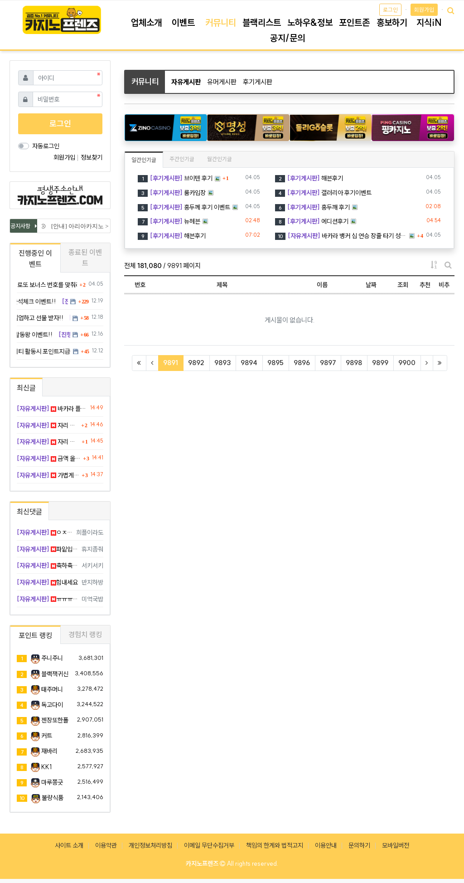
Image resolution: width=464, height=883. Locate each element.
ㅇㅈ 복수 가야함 (45, 532)
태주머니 (52, 689)
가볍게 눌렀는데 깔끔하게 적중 (48, 475)
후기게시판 (257, 82)
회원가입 (424, 9)
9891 (173, 362)
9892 (196, 362)
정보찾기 (91, 157)
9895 (275, 362)
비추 (444, 285)
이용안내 (326, 845)
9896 (302, 362)
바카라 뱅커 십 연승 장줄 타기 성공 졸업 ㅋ (341, 236)
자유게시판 (186, 82)
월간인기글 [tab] (219, 159)
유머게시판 (222, 82)
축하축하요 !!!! (47, 565)
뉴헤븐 (169, 221)
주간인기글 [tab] (181, 159)
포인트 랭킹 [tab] (35, 635)
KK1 (46, 767)
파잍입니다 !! (47, 549)
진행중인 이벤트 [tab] (35, 258)
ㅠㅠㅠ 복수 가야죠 (47, 599)
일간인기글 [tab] (143, 159)
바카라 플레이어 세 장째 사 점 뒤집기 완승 (52, 409)
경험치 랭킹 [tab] (85, 634)
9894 (249, 362)
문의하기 (359, 845)
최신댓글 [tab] (29, 511)
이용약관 (106, 845)
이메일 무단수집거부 (209, 845)
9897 (328, 362)
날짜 (371, 285)
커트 (46, 736)
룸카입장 (172, 193)
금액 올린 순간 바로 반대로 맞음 (49, 458)
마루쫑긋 (52, 782)
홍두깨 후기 (312, 207)
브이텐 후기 (175, 178)
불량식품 (52, 798)
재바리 (49, 751)
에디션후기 (311, 221)
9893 (222, 362)
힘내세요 (47, 582)
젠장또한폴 (54, 720)
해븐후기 (309, 178)
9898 (354, 362)
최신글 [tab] (26, 387)
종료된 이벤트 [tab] (85, 258)
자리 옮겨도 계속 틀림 (48, 425)
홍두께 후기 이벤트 (184, 207)
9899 (380, 362)
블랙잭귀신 (54, 674)
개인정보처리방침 (150, 845)
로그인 (390, 9)
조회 (402, 285)
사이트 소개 (69, 845)
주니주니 (52, 658)
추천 (425, 285)
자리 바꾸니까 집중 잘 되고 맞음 (48, 442)
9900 (407, 362)
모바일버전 (395, 845)
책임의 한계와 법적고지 (274, 845)
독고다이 (52, 705)
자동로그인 (45, 146)
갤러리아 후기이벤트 (323, 193)
